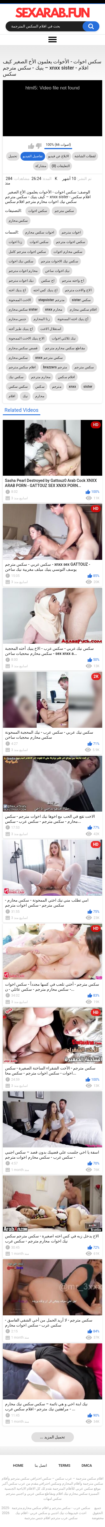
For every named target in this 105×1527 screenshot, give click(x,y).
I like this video (31, 146)
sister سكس (81, 300)
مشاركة (40, 166)
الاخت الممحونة (20, 300)
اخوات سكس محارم (39, 232)
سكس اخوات (37, 211)
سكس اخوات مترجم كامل (27, 252)
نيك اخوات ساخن (57, 271)
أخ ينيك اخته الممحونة (72, 319)
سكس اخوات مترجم (70, 242)
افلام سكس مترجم (22, 367)
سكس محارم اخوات (67, 252)
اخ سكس (48, 281)
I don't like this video (38, 146)
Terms (64, 1465)
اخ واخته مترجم (73, 281)
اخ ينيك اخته (17, 290)
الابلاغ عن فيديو (58, 156)
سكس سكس (18, 387)
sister (87, 387)
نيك (25, 396)
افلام (12, 396)
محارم (40, 396)
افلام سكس (66, 377)
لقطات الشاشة (85, 156)
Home (18, 1465)
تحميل (12, 156)
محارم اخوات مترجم (23, 271)
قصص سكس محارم (23, 348)
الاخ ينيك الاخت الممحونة (27, 338)
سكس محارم (18, 221)
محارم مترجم (40, 377)
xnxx (72, 387)
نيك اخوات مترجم (21, 281)
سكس (40, 387)
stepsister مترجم (51, 300)
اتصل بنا (41, 1465)
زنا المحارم (42, 319)
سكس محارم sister (23, 309)
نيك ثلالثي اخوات (64, 338)
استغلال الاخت (50, 329)
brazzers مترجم (55, 367)
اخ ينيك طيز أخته (21, 329)
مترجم (57, 387)
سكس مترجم (64, 211)
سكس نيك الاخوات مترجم (59, 261)
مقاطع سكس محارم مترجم (65, 348)
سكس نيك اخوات (21, 261)
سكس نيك (16, 377)
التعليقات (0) (61, 166)
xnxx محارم (53, 309)
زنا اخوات (15, 242)
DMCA (87, 1465)
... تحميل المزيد (52, 1437)
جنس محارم (17, 319)
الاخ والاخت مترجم (78, 290)
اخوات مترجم (71, 232)
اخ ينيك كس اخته (45, 290)
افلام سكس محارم (83, 309)
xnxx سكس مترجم (49, 358)
